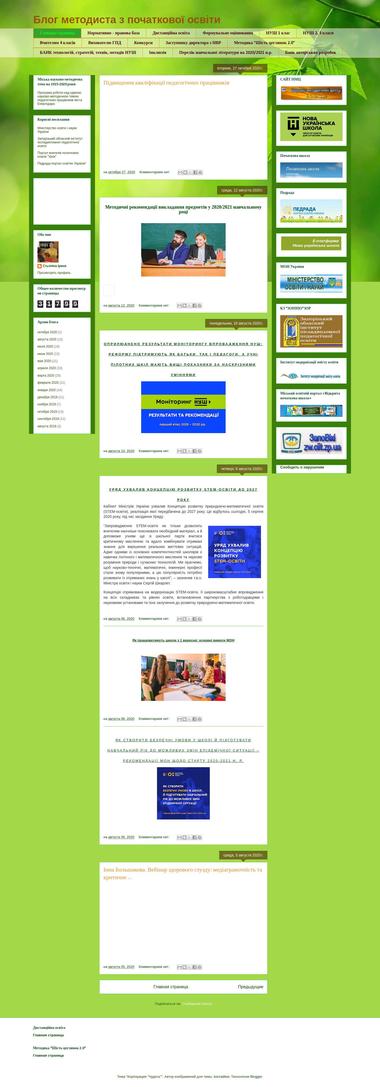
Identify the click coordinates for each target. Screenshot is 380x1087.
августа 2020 (46, 339)
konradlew (221, 1077)
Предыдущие (250, 987)
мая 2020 (44, 361)
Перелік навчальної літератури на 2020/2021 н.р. (225, 53)
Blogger (256, 1077)
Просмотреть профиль (54, 273)
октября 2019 (47, 412)
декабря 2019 (47, 397)
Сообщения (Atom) (197, 1004)
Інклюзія (157, 53)
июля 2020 (45, 346)
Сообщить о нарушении (302, 467)
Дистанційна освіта (171, 33)
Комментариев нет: (155, 172)
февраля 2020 (48, 383)
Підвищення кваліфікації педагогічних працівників (166, 83)
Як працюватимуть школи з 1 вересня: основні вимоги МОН (183, 640)
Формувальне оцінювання (228, 33)
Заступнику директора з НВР (193, 43)
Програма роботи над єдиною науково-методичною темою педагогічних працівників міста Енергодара (59, 98)
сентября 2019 (48, 419)
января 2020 (46, 390)
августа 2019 (46, 426)
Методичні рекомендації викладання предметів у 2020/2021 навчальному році (183, 209)
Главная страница (57, 33)
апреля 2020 (46, 368)
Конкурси (143, 43)
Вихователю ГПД (104, 43)
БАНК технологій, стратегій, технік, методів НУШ (88, 53)
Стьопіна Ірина (54, 266)
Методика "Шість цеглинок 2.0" (264, 43)
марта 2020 (45, 375)
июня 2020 (45, 354)
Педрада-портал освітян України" (61, 163)
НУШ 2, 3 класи (318, 33)
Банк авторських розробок (310, 53)
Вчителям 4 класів (57, 43)
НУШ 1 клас (278, 33)
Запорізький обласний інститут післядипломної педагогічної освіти (60, 142)
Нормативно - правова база (114, 33)
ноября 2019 (46, 404)
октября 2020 (47, 332)
